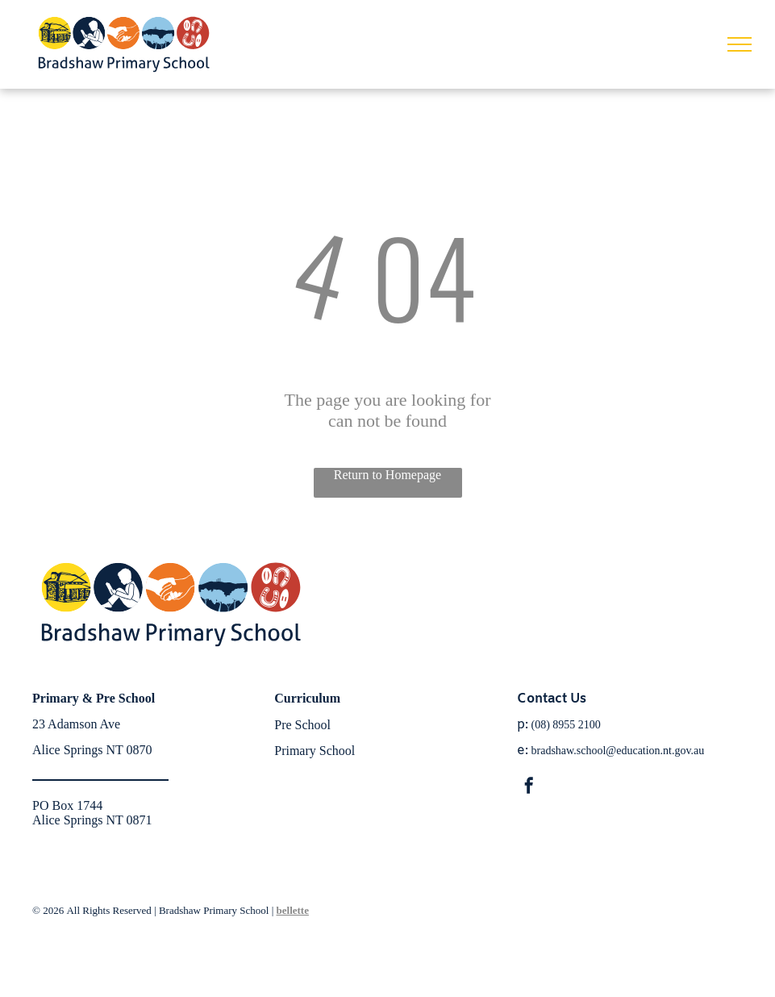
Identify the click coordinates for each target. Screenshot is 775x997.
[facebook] (529, 788)
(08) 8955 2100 (566, 725)
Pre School (302, 725)
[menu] (739, 44)
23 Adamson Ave (76, 724)
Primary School (314, 750)
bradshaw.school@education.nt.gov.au (618, 751)
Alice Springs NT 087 (89, 750)
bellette (293, 910)
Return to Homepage (387, 475)
